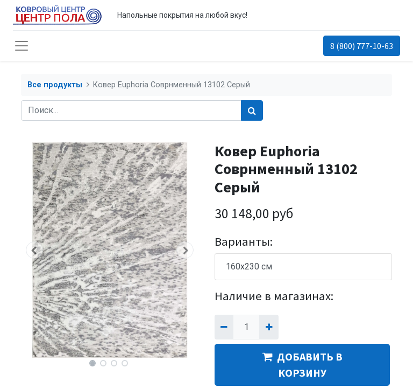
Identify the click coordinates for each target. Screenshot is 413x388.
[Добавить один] (268, 327)
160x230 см (249, 266)
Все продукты (54, 84)
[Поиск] (252, 110)
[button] (34, 250)
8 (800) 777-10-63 (361, 45)
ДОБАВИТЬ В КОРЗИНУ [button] (302, 364)
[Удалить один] (224, 327)
